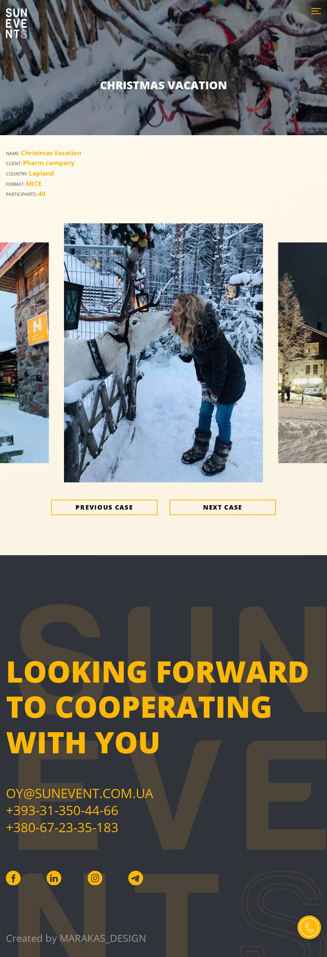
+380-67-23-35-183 (62, 827)
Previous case (104, 507)
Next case (222, 507)
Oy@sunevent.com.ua (79, 793)
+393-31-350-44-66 (62, 810)
